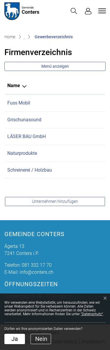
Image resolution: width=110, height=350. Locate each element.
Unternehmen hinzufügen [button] (55, 201)
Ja (14, 338)
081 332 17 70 (37, 265)
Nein (41, 338)
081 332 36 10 (84, 153)
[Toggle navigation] (101, 11)
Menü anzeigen (55, 66)
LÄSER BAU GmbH (26, 136)
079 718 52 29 (84, 103)
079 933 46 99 (84, 136)
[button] (74, 11)
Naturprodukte (22, 153)
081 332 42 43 (84, 170)
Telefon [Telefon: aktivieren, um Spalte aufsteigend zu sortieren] (77, 85)
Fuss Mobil (18, 103)
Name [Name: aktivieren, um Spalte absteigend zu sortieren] (13, 85)
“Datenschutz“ (92, 314)
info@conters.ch (36, 272)
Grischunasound (24, 119)
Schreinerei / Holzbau (29, 170)
